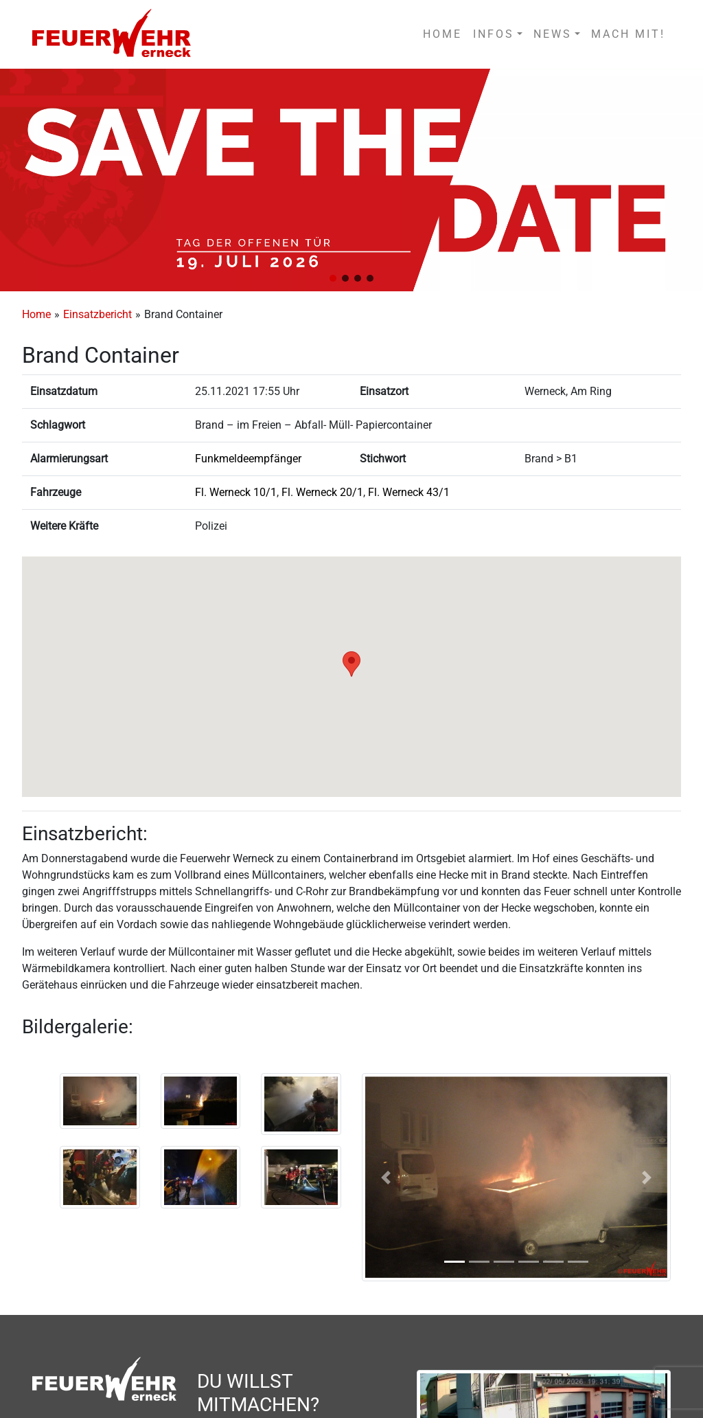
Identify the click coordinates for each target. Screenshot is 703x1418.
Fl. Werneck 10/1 (236, 492)
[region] (351, 180)
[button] (333, 278)
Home (36, 314)
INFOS (493, 34)
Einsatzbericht (97, 314)
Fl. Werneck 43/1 (409, 492)
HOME (442, 34)
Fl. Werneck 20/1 (322, 492)
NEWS (552, 34)
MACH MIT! (628, 34)
